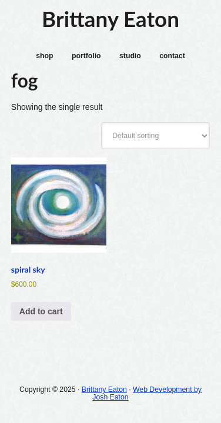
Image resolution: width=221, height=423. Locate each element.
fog (24, 80)
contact (172, 56)
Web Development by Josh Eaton (147, 393)
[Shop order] (155, 135)
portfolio (86, 56)
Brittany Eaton (110, 19)
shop (44, 56)
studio (130, 56)
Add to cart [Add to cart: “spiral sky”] (41, 311)
